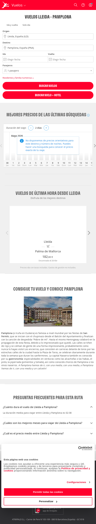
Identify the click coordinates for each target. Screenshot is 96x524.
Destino (6, 42)
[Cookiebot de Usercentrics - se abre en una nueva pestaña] (78, 448)
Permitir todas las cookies (48, 492)
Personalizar (48, 501)
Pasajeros (7, 65)
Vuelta (51, 54)
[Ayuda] (83, 5)
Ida (4, 54)
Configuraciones (76, 482)
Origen (6, 31)
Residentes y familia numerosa (19, 77)
